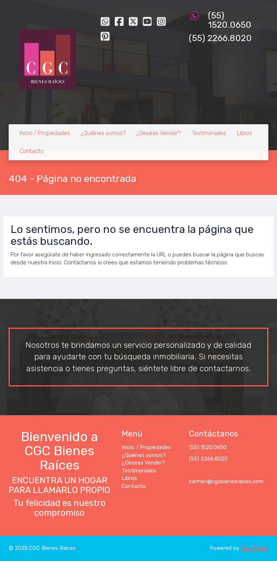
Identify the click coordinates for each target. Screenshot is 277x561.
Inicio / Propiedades (44, 133)
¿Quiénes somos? (103, 133)
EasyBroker (254, 548)
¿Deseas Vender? (158, 133)
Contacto (31, 151)
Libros (244, 133)
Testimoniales (209, 133)
